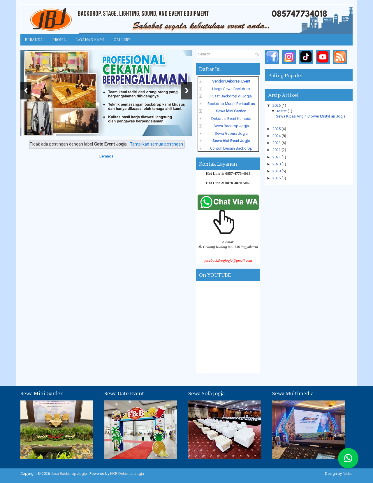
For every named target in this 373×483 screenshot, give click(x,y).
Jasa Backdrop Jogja (69, 473)
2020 (276, 164)
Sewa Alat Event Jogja (231, 141)
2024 (276, 136)
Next (186, 90)
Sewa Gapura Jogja (231, 133)
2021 (276, 157)
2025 (276, 129)
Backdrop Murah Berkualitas (231, 104)
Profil (59, 39)
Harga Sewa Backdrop (231, 89)
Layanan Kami (89, 39)
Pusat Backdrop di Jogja (231, 96)
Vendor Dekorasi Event (231, 81)
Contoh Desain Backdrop (231, 148)
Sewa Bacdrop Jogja (231, 126)
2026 (276, 105)
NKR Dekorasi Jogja (127, 473)
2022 (276, 150)
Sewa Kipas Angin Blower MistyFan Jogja (311, 116)
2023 (276, 143)
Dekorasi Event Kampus (231, 118)
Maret (282, 111)
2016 (276, 178)
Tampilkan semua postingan (156, 144)
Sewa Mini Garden (231, 111)
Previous (25, 90)
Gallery (122, 39)
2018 (276, 171)
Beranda (34, 39)
